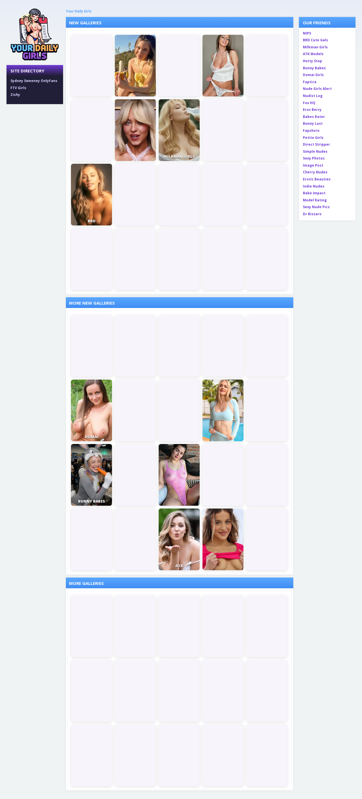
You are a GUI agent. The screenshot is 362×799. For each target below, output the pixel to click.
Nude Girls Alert (317, 88)
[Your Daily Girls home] (35, 34)
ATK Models (313, 53)
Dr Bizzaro (312, 214)
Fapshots (311, 130)
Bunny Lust (313, 123)
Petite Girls (313, 137)
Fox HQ (309, 102)
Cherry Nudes (315, 172)
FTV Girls (18, 87)
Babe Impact (314, 193)
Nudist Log (312, 95)
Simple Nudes (315, 151)
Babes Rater (314, 116)
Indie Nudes (313, 186)
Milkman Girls (315, 47)
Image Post (313, 165)
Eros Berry (312, 109)
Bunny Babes (314, 68)
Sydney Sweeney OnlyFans (33, 80)
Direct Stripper (316, 144)
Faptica (309, 81)
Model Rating (315, 200)
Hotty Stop (312, 61)
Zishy (15, 94)
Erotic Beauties (317, 179)
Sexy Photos (314, 158)
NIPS (307, 33)
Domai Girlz (313, 74)
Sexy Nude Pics (316, 206)
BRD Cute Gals (315, 40)
